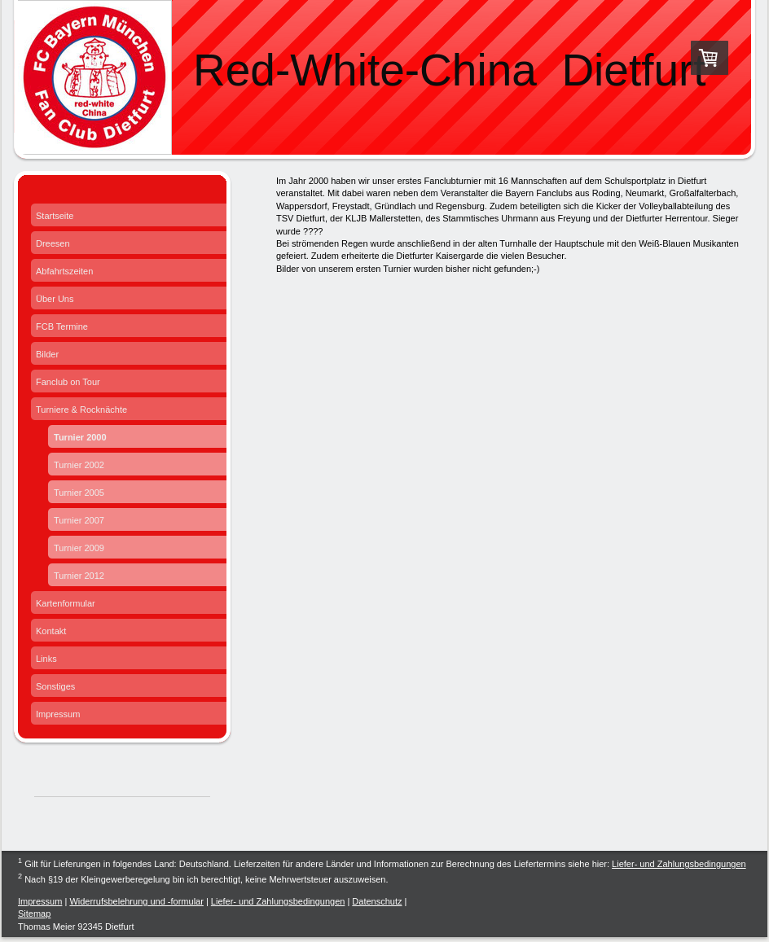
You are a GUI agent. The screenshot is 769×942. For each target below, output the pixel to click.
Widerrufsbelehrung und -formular (136, 901)
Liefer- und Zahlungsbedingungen (679, 864)
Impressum (40, 901)
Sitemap (34, 913)
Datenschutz (377, 901)
